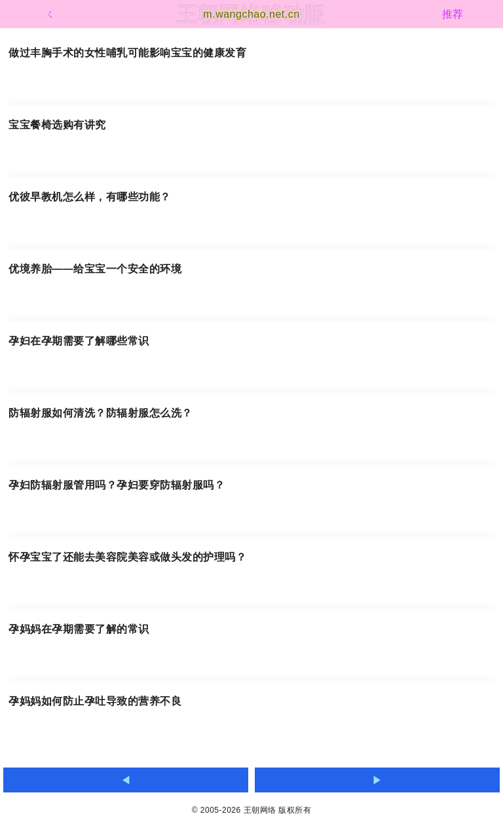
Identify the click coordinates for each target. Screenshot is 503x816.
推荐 (453, 14)
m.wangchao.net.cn (251, 14)
